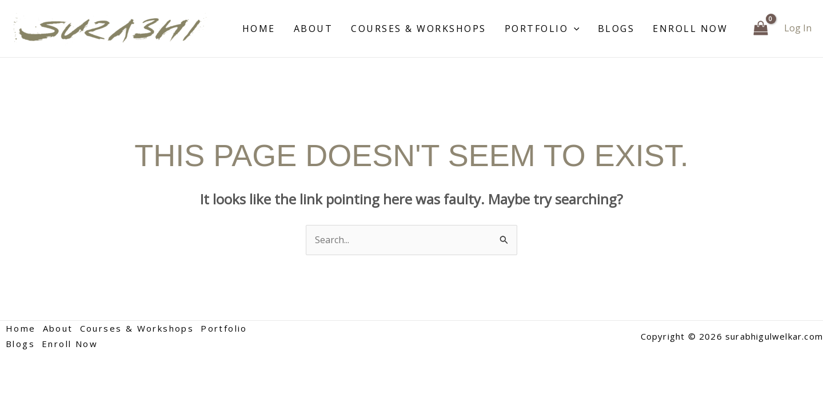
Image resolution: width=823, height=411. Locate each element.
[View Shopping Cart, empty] (760, 29)
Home (258, 28)
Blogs (616, 28)
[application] (574, 28)
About (313, 28)
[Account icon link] (798, 28)
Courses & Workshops (418, 28)
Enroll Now (690, 28)
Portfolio (542, 28)
